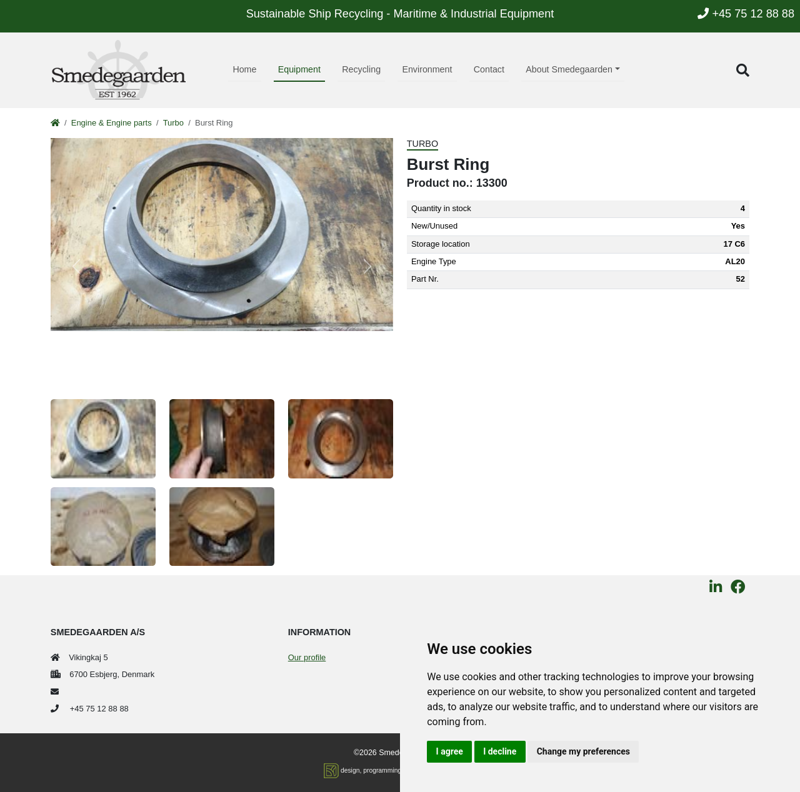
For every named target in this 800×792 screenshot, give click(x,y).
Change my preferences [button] (583, 751)
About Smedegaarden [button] (569, 69)
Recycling (361, 69)
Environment (427, 69)
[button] (742, 70)
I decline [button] (499, 751)
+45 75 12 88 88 (746, 13)
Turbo (173, 122)
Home (244, 69)
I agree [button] (449, 751)
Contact (489, 69)
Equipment (299, 69)
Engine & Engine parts (111, 122)
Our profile (307, 657)
